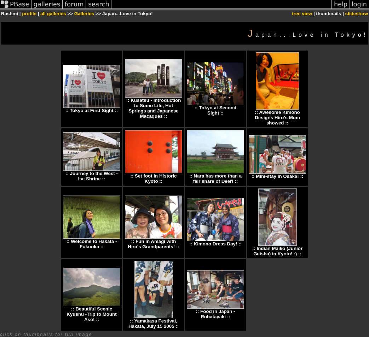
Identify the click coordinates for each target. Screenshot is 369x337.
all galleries (53, 13)
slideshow (356, 13)
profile (29, 13)
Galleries (84, 13)
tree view (302, 13)
